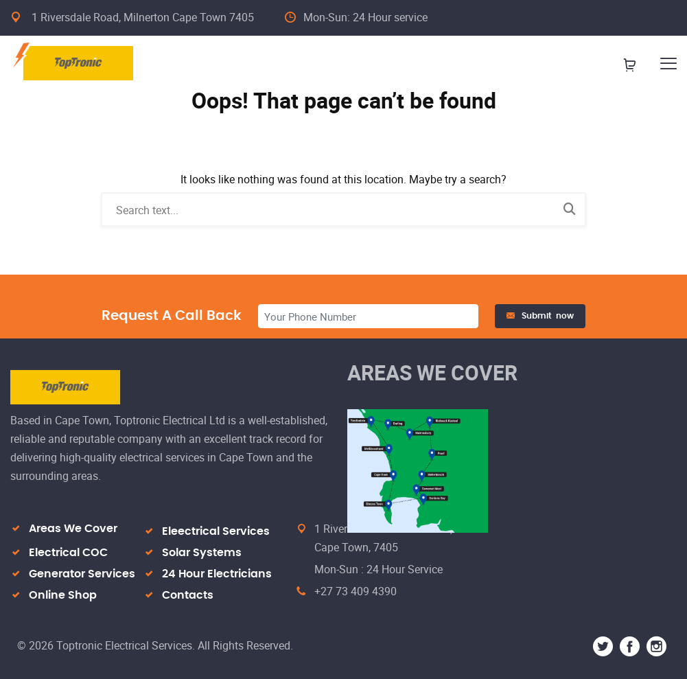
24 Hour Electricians (217, 573)
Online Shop (63, 595)
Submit (540, 316)
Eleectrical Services (216, 531)
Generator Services (82, 573)
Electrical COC (68, 552)
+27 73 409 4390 (355, 591)
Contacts (187, 595)
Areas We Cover (73, 528)
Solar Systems (202, 552)
